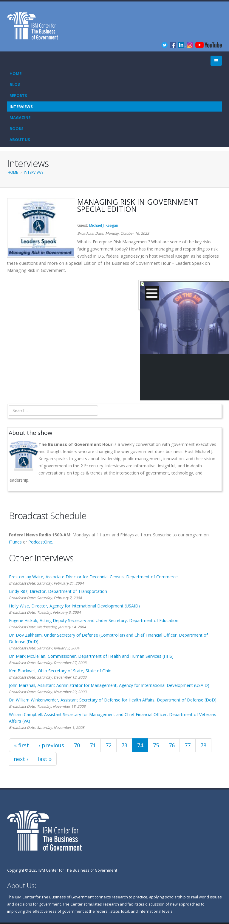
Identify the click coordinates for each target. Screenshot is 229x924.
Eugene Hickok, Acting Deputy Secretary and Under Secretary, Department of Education (93, 620)
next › (21, 758)
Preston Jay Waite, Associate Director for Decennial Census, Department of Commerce (93, 577)
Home (15, 73)
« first (21, 745)
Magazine (20, 117)
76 (172, 745)
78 (203, 745)
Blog (15, 84)
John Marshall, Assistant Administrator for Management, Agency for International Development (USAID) (109, 685)
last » (45, 758)
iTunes (15, 542)
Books (17, 128)
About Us (20, 139)
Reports (18, 95)
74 (140, 745)
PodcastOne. (40, 542)
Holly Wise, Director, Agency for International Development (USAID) (74, 606)
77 (188, 745)
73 (124, 745)
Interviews (21, 106)
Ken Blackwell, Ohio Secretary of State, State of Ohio (60, 671)
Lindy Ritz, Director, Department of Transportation (58, 591)
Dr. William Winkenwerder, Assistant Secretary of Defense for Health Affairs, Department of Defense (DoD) (112, 700)
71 (93, 745)
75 (156, 745)
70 (77, 745)
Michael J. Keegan (103, 225)
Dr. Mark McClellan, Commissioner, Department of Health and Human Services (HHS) (91, 656)
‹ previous (51, 745)
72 (109, 745)
